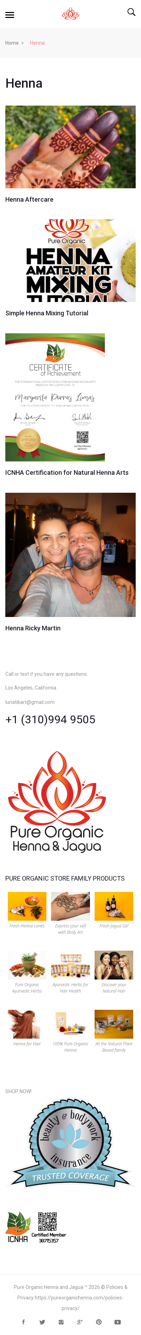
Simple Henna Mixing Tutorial (46, 313)
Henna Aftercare (29, 199)
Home (12, 43)
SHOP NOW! (18, 1091)
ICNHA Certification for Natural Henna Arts (67, 472)
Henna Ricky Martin (33, 628)
